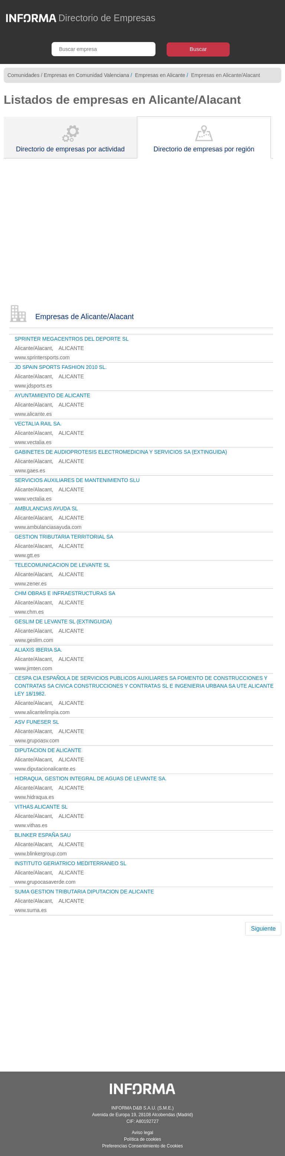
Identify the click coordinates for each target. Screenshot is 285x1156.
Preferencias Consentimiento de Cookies (142, 1146)
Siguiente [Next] (263, 928)
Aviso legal (142, 1132)
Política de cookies (142, 1139)
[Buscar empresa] (103, 49)
